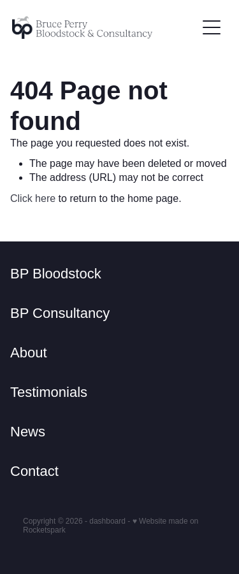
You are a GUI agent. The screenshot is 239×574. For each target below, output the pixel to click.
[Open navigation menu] (211, 27)
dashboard (107, 521)
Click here (32, 198)
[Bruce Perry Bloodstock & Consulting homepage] (104, 27)
